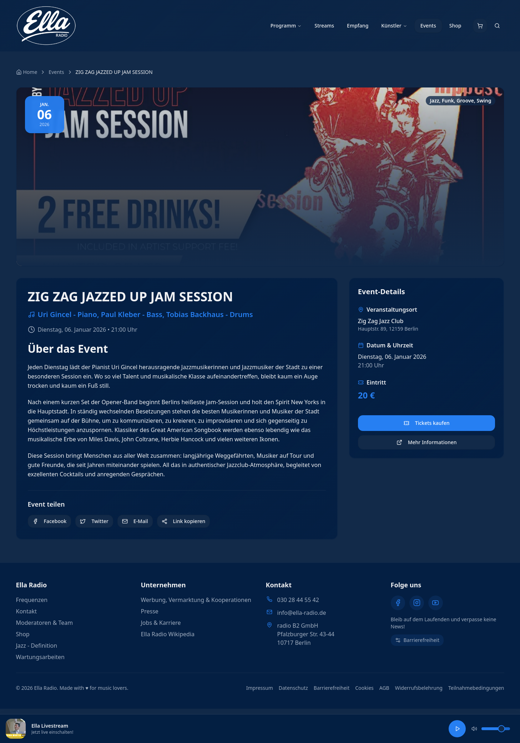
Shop (455, 25)
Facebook (49, 521)
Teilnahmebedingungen (476, 687)
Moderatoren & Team (44, 623)
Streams (324, 25)
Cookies (364, 687)
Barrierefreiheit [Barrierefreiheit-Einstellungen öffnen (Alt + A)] (417, 639)
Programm (286, 25)
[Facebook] (398, 603)
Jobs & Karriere (161, 623)
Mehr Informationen (427, 442)
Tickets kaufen (427, 423)
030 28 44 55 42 (298, 600)
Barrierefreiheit (331, 687)
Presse (149, 611)
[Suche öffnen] (497, 26)
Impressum (259, 687)
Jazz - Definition (36, 645)
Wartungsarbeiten (40, 657)
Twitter (94, 521)
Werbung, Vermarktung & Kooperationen (196, 600)
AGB (384, 687)
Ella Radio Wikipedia (168, 634)
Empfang (357, 25)
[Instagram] (416, 603)
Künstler (394, 25)
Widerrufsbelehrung (419, 687)
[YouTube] (435, 603)
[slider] (500, 728)
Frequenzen (32, 600)
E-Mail (135, 521)
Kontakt (26, 611)
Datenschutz (293, 687)
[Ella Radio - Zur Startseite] (46, 25)
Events (428, 25)
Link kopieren (184, 521)
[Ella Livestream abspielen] (457, 728)
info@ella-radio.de (301, 613)
